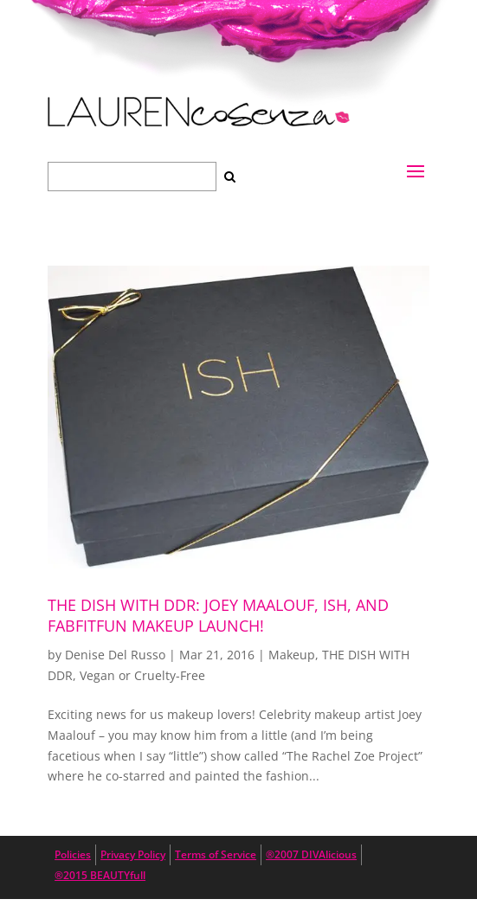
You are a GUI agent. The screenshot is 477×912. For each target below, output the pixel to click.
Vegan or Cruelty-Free (142, 675)
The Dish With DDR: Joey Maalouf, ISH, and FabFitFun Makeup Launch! (218, 615)
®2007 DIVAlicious (311, 854)
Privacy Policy (132, 854)
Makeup (291, 654)
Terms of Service (215, 854)
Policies (73, 854)
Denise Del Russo (115, 654)
